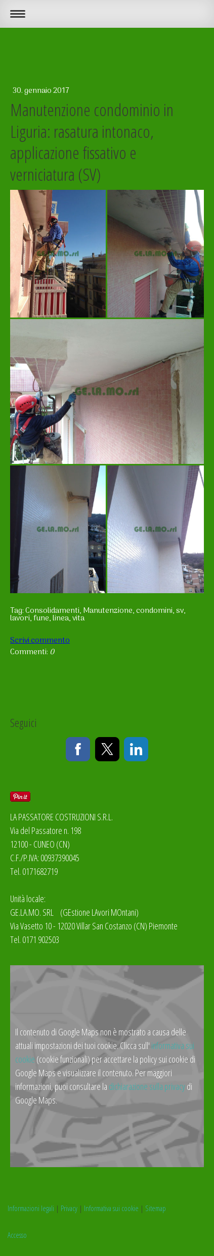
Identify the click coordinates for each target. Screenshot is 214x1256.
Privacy (69, 1208)
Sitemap (155, 1208)
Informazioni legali (31, 1208)
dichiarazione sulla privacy (147, 1086)
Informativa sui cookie (111, 1208)
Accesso (17, 1235)
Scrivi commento (40, 641)
